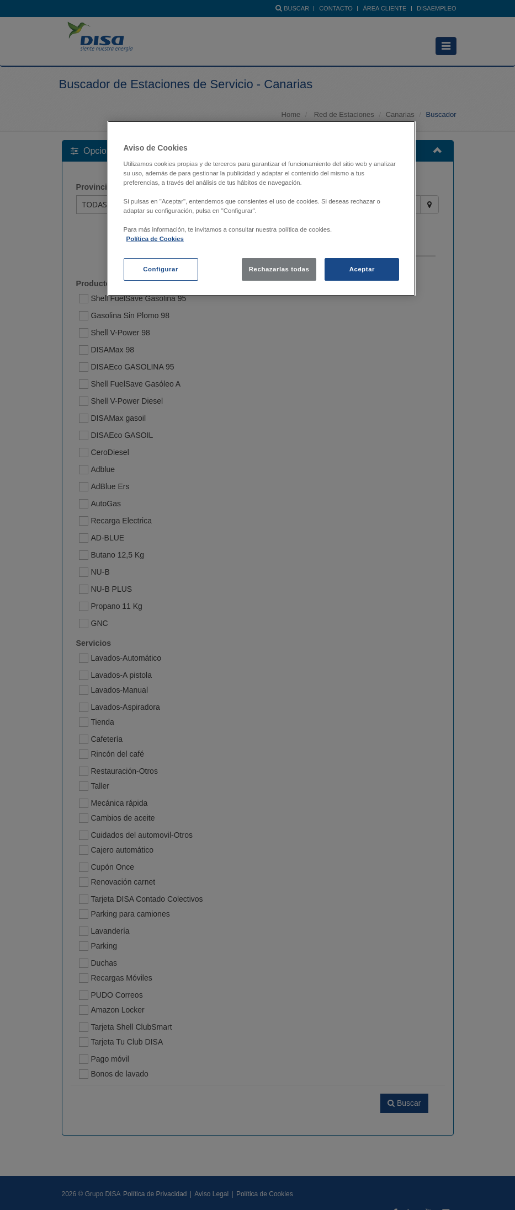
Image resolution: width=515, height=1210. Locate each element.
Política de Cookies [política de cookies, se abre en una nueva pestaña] (155, 238)
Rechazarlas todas (279, 269)
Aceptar (362, 269)
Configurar (160, 269)
